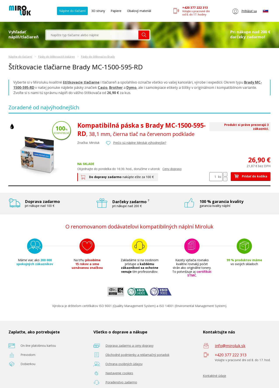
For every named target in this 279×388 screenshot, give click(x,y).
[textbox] (92, 35)
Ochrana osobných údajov (124, 364)
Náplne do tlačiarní (72, 11)
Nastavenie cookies (119, 373)
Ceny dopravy (172, 169)
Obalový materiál (139, 11)
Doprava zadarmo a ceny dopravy (129, 345)
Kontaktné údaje (214, 376)
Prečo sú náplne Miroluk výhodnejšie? (139, 143)
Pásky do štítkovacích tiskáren (56, 56)
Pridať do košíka (250, 176)
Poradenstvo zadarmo (121, 382)
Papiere (116, 11)
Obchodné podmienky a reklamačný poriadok (137, 355)
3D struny (98, 11)
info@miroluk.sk (230, 345)
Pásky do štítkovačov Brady (98, 56)
